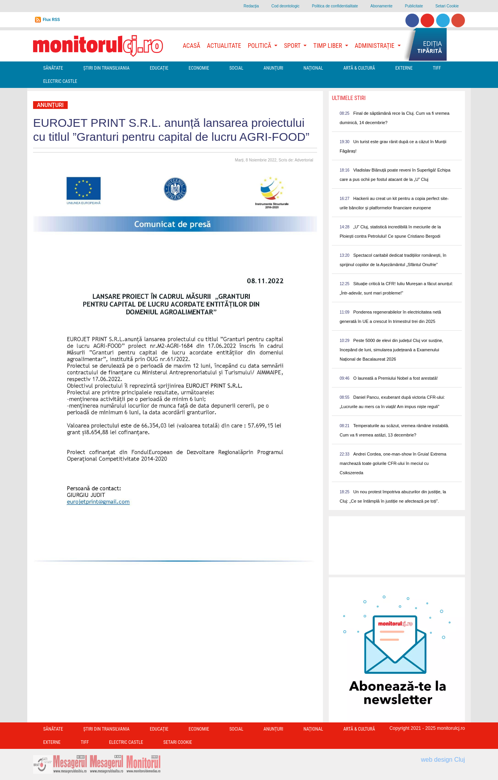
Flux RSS (51, 20)
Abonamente (381, 6)
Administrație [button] (375, 45)
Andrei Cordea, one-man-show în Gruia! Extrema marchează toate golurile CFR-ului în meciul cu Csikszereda (393, 463)
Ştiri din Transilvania (106, 68)
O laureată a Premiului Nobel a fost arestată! (395, 378)
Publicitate (414, 6)
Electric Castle (60, 81)
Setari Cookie (447, 6)
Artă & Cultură (359, 68)
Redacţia (251, 6)
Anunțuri (273, 68)
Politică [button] (260, 45)
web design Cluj (443, 759)
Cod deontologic (285, 6)
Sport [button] (293, 45)
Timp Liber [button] (328, 45)
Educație (159, 68)
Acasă (191, 45)
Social (236, 68)
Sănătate (53, 68)
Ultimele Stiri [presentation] (349, 98)
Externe (404, 68)
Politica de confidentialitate (335, 6)
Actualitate (224, 45)
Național (313, 68)
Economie (199, 68)
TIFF (437, 68)
